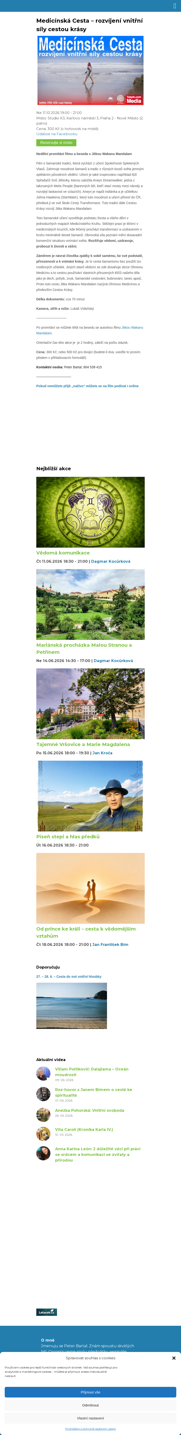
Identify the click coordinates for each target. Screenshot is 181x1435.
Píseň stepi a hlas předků (68, 836)
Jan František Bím (110, 944)
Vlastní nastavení (90, 1418)
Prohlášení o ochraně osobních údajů (90, 1429)
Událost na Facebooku (56, 134)
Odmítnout (90, 1405)
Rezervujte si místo (56, 143)
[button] (174, 1358)
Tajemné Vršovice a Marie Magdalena (83, 744)
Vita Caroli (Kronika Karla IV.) (84, 1129)
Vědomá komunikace (63, 553)
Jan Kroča (102, 753)
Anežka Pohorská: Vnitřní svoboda (89, 1110)
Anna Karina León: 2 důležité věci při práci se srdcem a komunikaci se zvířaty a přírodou (97, 1154)
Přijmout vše (90, 1392)
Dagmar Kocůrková (110, 561)
